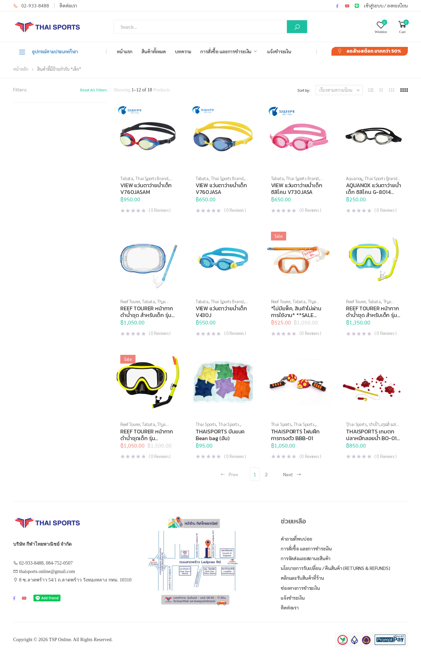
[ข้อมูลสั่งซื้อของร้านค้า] (339, 90)
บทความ (183, 51)
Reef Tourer (130, 301)
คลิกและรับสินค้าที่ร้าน (302, 578)
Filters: (20, 89)
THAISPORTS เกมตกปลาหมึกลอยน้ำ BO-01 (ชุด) (371, 438)
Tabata (126, 178)
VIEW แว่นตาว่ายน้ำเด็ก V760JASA (221, 188)
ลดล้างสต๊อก (373, 51)
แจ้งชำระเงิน (279, 51)
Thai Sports (206, 424)
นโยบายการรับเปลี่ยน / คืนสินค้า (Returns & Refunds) (335, 568)
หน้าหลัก (20, 69)
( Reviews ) (159, 210)
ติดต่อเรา (68, 5)
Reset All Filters (93, 89)
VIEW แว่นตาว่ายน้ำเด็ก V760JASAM (146, 188)
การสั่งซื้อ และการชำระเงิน (225, 51)
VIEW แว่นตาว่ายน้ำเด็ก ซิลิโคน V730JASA (296, 188)
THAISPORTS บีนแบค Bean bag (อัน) (220, 434)
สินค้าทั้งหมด (154, 51)
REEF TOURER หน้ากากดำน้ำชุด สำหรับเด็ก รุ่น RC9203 (372, 315)
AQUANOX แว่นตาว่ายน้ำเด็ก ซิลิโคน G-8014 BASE (373, 192)
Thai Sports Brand (151, 178)
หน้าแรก (124, 51)
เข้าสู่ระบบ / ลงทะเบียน (386, 5)
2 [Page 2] (266, 474)
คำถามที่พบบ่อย (296, 539)
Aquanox (354, 178)
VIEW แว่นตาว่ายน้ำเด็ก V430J (221, 311)
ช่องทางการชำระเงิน (300, 588)
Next (292, 474)
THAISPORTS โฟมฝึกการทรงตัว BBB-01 (295, 434)
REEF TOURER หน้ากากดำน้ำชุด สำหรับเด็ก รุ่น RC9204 (146, 315)
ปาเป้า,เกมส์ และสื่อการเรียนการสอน (372, 426)
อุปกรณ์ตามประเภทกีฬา (48, 52)
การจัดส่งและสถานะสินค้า (305, 558)
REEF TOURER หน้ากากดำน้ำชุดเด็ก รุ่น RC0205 (146, 438)
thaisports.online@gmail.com (47, 571)
